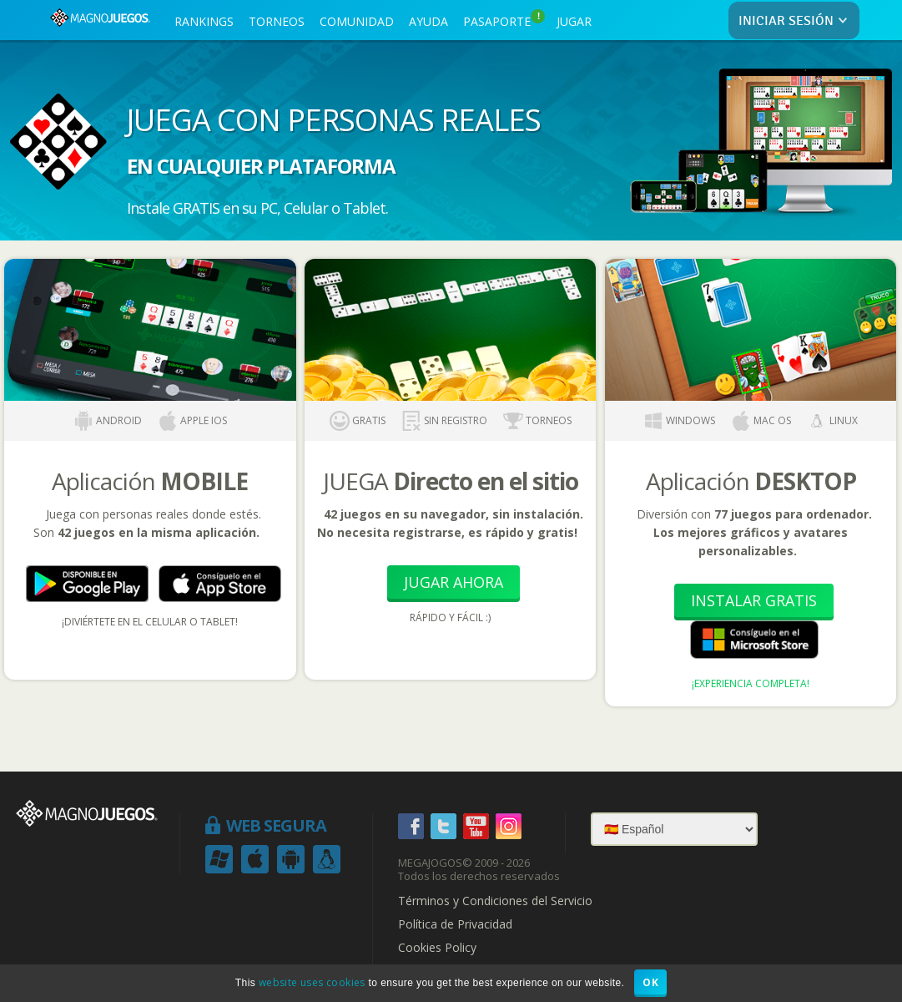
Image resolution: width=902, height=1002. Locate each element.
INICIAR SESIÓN (796, 21)
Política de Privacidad (455, 924)
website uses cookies (312, 982)
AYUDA (428, 21)
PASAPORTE (504, 19)
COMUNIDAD (357, 21)
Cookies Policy (437, 948)
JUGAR (574, 21)
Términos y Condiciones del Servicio (495, 901)
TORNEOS (277, 21)
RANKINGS (204, 21)
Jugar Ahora (453, 582)
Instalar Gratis (754, 600)
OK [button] (650, 982)
